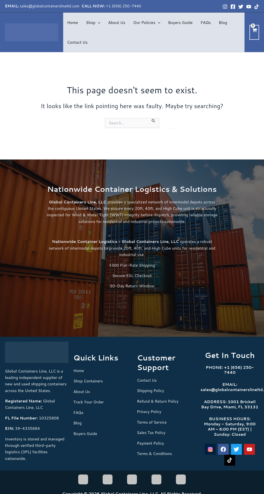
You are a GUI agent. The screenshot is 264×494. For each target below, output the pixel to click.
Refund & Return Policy (158, 401)
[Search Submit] (153, 120)
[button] (97, 22)
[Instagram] (225, 6)
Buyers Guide (180, 22)
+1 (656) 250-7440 (123, 6)
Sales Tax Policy (151, 432)
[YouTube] (248, 6)
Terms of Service (152, 422)
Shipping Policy (151, 390)
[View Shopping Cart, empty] (254, 32)
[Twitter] (240, 6)
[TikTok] (256, 6)
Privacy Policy (149, 411)
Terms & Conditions (155, 453)
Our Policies (146, 22)
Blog (223, 22)
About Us (116, 22)
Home (72, 22)
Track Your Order (89, 402)
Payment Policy (151, 443)
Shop (93, 22)
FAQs (206, 22)
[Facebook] (232, 6)
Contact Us (77, 42)
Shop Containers (89, 381)
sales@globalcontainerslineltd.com (50, 6)
